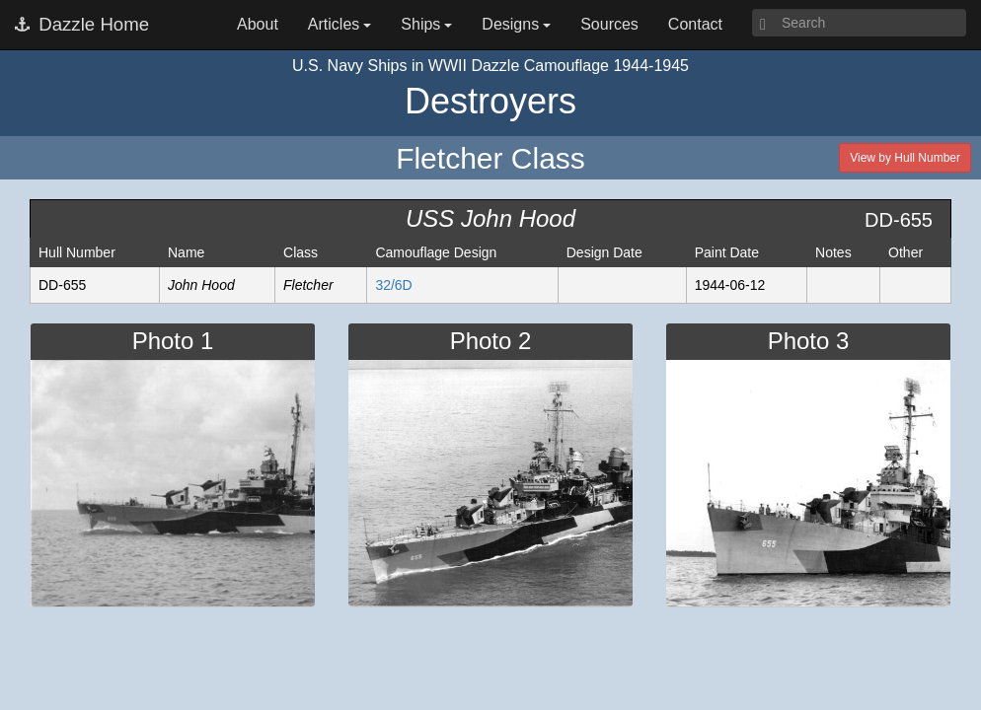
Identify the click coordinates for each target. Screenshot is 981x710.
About (257, 24)
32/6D (393, 285)
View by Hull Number (905, 158)
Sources (609, 24)
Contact (695, 24)
